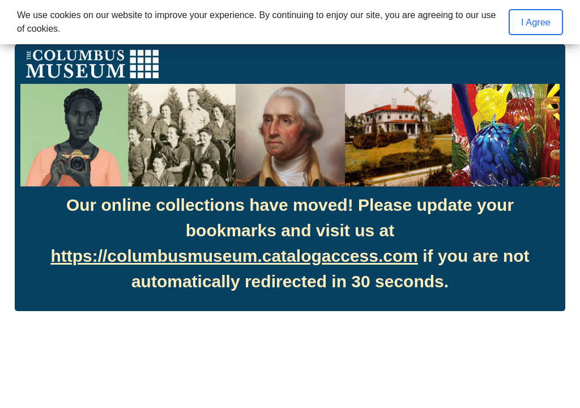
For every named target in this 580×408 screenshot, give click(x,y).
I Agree (536, 22)
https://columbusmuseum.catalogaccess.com (234, 255)
